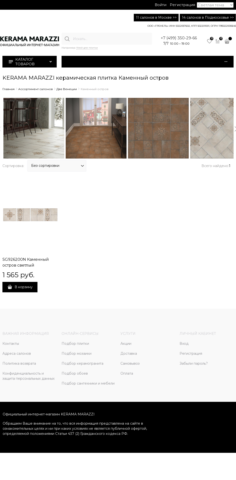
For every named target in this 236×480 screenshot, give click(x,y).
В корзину (24, 287)
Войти (160, 4)
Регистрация (182, 4)
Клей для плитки (87, 47)
